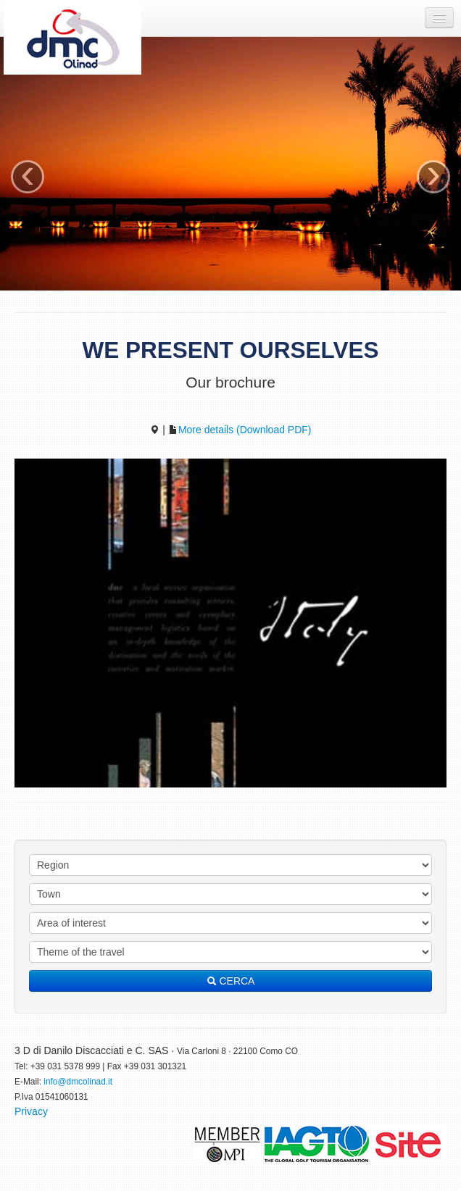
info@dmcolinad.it (77, 1082)
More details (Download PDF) (240, 429)
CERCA (231, 981)
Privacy (31, 1111)
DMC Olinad (72, 38)
